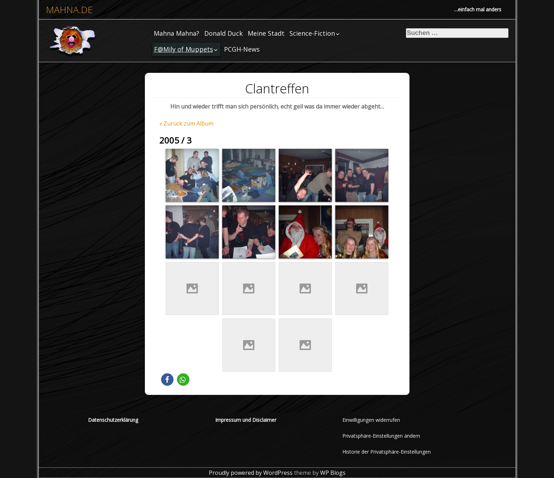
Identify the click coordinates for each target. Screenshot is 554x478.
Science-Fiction (312, 33)
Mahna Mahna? (176, 33)
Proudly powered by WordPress (251, 473)
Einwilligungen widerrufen (371, 419)
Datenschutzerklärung (113, 419)
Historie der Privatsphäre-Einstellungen (386, 451)
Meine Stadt (266, 33)
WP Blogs (333, 473)
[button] (167, 379)
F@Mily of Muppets (183, 49)
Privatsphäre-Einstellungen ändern (381, 435)
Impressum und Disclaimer (245, 419)
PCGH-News (242, 49)
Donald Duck (223, 33)
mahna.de (69, 10)
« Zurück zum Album (186, 123)
